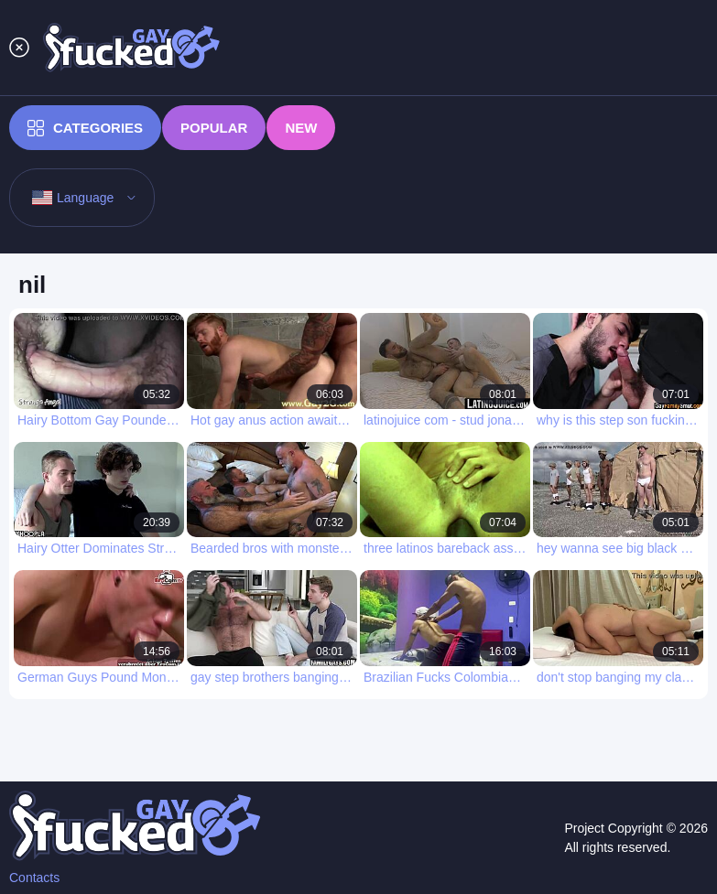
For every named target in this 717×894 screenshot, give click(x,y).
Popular (213, 127)
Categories (85, 128)
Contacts (34, 877)
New (301, 127)
